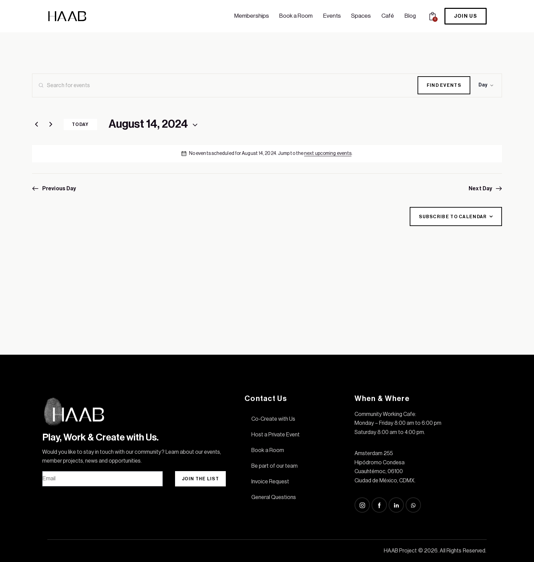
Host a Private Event (275, 434)
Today (80, 124)
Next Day (480, 188)
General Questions (273, 497)
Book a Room (267, 450)
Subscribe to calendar (453, 216)
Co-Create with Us (273, 419)
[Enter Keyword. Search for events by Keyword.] (225, 85)
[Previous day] (36, 125)
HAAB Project (400, 550)
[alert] (267, 153)
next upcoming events (327, 153)
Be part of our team (274, 466)
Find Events (444, 85)
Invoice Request (270, 481)
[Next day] (51, 125)
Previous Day (59, 188)
